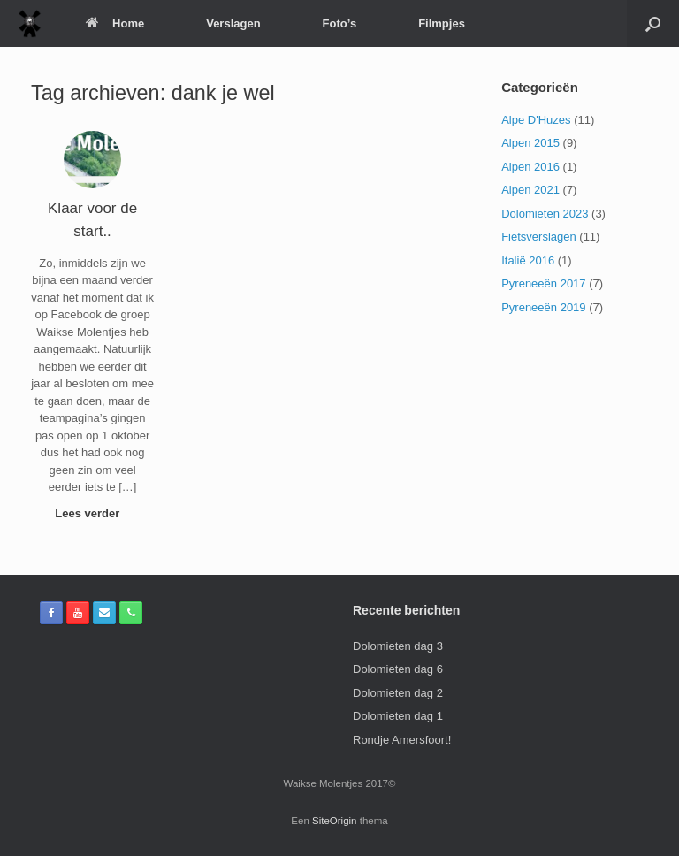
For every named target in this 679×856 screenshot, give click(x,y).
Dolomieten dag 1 (398, 715)
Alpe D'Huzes (535, 119)
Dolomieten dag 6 (398, 669)
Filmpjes (441, 23)
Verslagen (233, 23)
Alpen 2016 (530, 166)
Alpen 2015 (530, 142)
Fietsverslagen (538, 236)
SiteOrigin (334, 820)
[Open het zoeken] (653, 23)
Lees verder (92, 513)
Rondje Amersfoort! (402, 739)
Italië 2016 (527, 260)
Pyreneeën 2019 (543, 307)
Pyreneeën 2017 (543, 283)
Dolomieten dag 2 (398, 692)
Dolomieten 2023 (544, 213)
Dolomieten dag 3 (398, 646)
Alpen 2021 (530, 189)
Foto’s (340, 23)
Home (115, 23)
